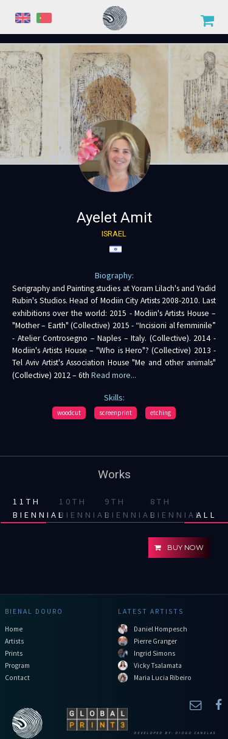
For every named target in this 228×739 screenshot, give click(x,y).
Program (17, 665)
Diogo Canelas (195, 732)
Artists (14, 641)
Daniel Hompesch (160, 629)
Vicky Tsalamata (158, 665)
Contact (17, 677)
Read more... (112, 375)
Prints (13, 653)
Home (13, 629)
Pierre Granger (155, 641)
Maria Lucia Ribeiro (163, 677)
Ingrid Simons (154, 653)
